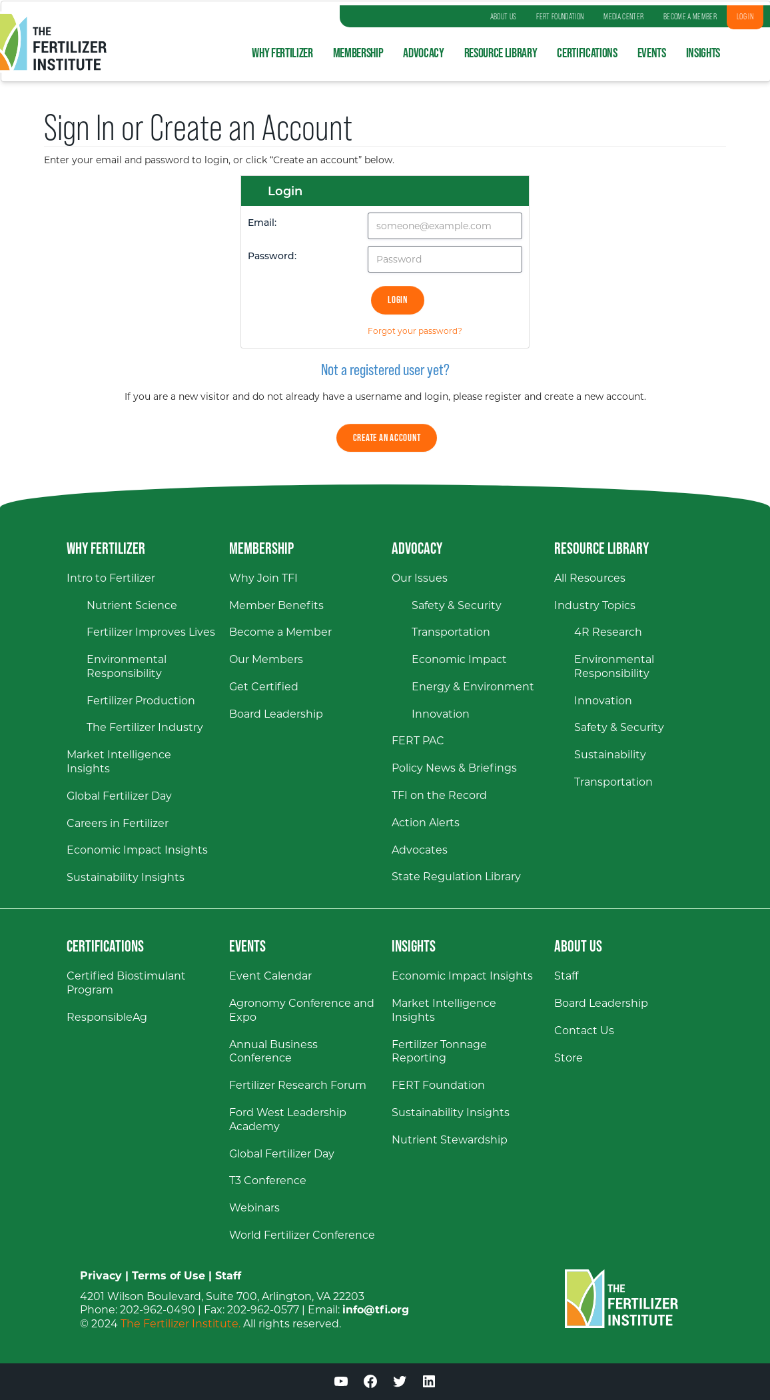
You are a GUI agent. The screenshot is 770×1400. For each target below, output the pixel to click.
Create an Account (387, 437)
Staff (228, 1275)
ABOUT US (503, 16)
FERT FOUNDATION (559, 16)
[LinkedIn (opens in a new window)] (429, 1383)
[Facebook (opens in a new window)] (370, 1383)
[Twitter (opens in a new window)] (400, 1383)
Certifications (587, 52)
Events (651, 52)
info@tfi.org (375, 1309)
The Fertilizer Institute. (180, 1323)
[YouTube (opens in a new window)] (341, 1383)
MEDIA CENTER (623, 16)
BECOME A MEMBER (690, 16)
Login (398, 299)
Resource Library (501, 52)
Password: (272, 256)
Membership (358, 52)
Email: (262, 223)
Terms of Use (168, 1275)
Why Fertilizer (282, 52)
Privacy (101, 1275)
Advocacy (423, 52)
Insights (703, 52)
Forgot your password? (415, 331)
